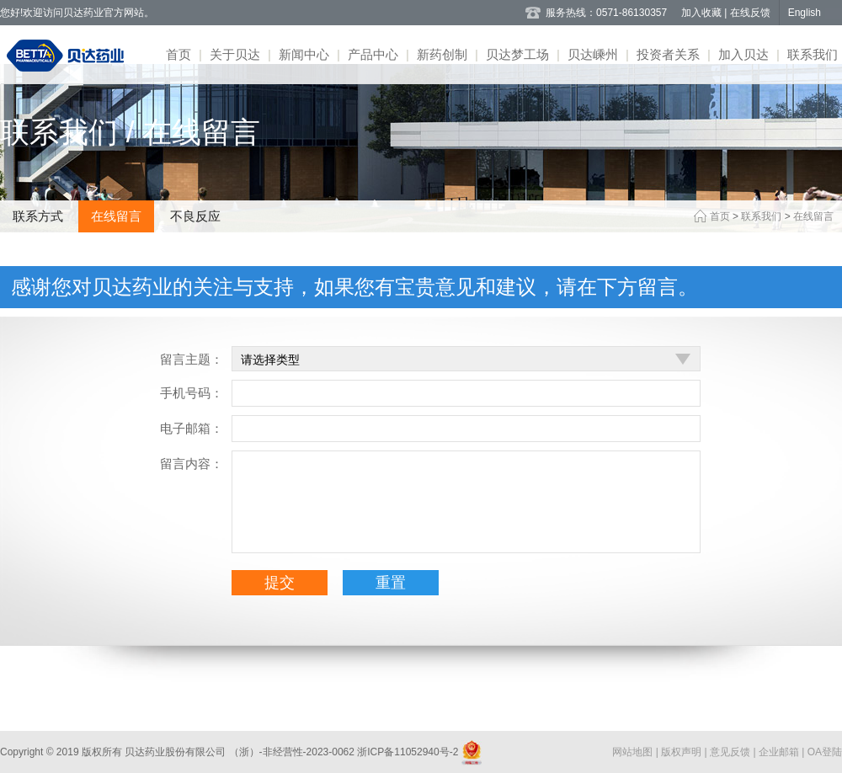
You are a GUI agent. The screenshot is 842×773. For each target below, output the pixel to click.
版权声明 (682, 752)
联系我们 (812, 54)
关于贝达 (235, 54)
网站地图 (633, 752)
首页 (178, 54)
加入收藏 (702, 13)
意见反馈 (731, 752)
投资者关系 (668, 54)
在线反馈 (750, 13)
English (804, 13)
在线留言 (116, 216)
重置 (391, 582)
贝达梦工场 (517, 54)
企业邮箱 (780, 752)
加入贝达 (743, 54)
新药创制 (442, 54)
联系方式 (38, 216)
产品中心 (373, 54)
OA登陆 (824, 752)
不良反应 (195, 216)
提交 (279, 582)
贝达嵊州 (593, 54)
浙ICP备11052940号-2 (407, 752)
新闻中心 (304, 54)
